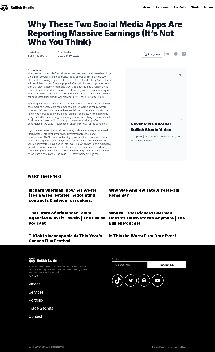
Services (162, 7)
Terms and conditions (176, 347)
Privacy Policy (158, 347)
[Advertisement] (156, 98)
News (147, 7)
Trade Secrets (41, 308)
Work (195, 7)
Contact (35, 316)
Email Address (118, 259)
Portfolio (180, 7)
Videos (35, 284)
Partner (209, 7)
